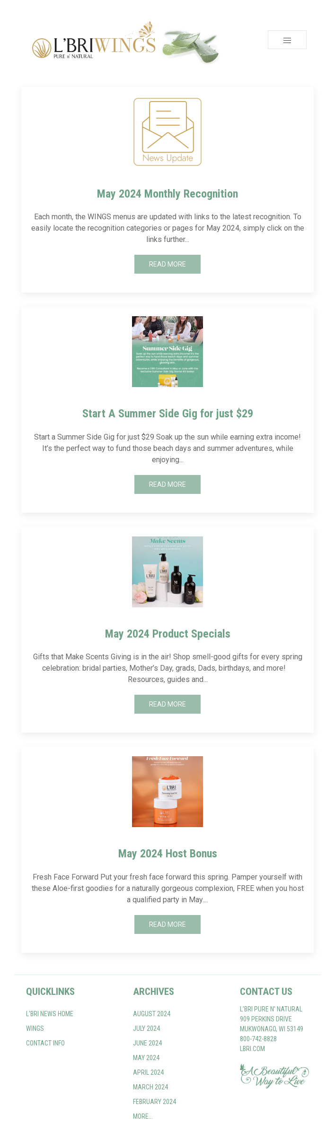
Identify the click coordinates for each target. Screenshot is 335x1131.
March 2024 (150, 1087)
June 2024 (147, 1043)
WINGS (35, 1028)
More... (143, 1116)
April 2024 (148, 1072)
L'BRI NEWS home (49, 1014)
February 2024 (154, 1101)
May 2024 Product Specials (167, 633)
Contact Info (45, 1043)
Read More (167, 264)
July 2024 (146, 1028)
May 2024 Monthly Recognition (167, 193)
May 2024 (146, 1058)
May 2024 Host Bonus (167, 853)
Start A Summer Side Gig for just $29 (167, 413)
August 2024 (151, 1014)
